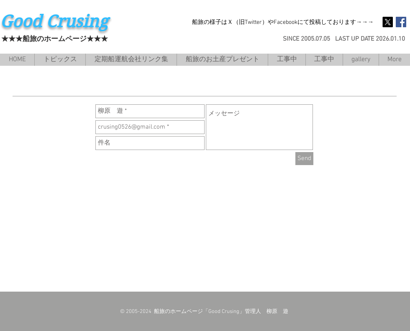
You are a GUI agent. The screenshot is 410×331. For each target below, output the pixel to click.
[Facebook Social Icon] (401, 22)
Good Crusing (54, 21)
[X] (387, 22)
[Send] (304, 158)
